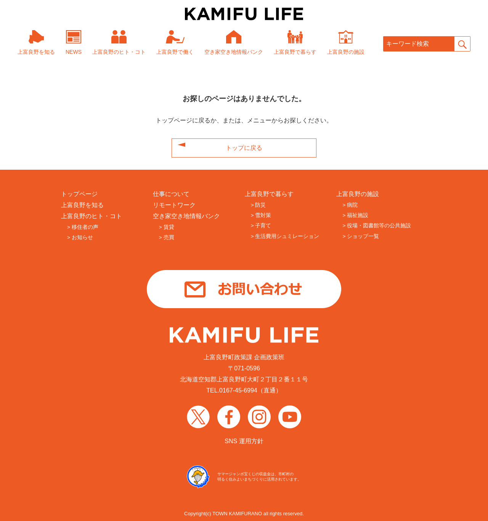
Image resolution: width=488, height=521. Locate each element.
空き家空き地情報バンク (186, 216)
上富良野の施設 (357, 194)
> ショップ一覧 (360, 236)
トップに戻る (244, 148)
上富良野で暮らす (269, 194)
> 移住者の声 (82, 227)
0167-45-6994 (238, 390)
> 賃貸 (166, 227)
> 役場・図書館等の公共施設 (376, 225)
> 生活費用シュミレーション (285, 236)
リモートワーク (174, 205)
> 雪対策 (261, 215)
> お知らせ (80, 237)
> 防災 (258, 205)
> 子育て (261, 225)
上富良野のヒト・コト (91, 216)
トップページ (79, 194)
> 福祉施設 (355, 215)
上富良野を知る (82, 205)
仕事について (171, 194)
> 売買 (166, 237)
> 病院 (350, 205)
